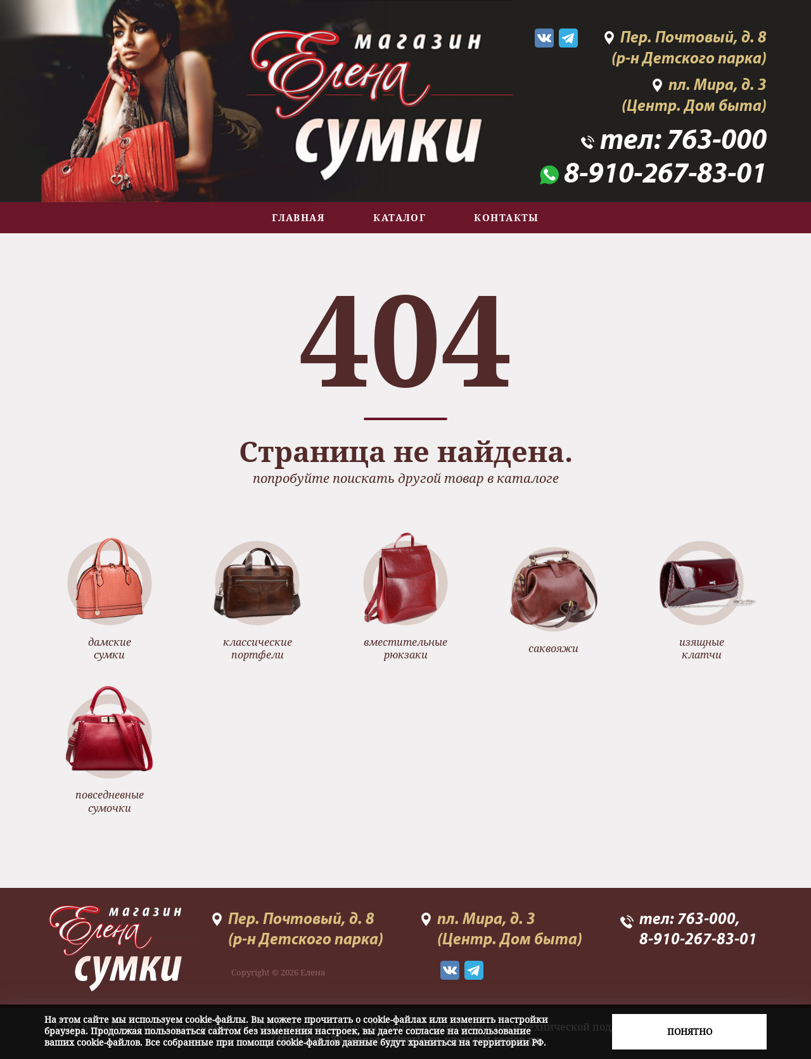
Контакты (506, 217)
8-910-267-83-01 (665, 175)
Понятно (689, 1031)
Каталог (399, 217)
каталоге (528, 478)
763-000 (717, 141)
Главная (298, 217)
